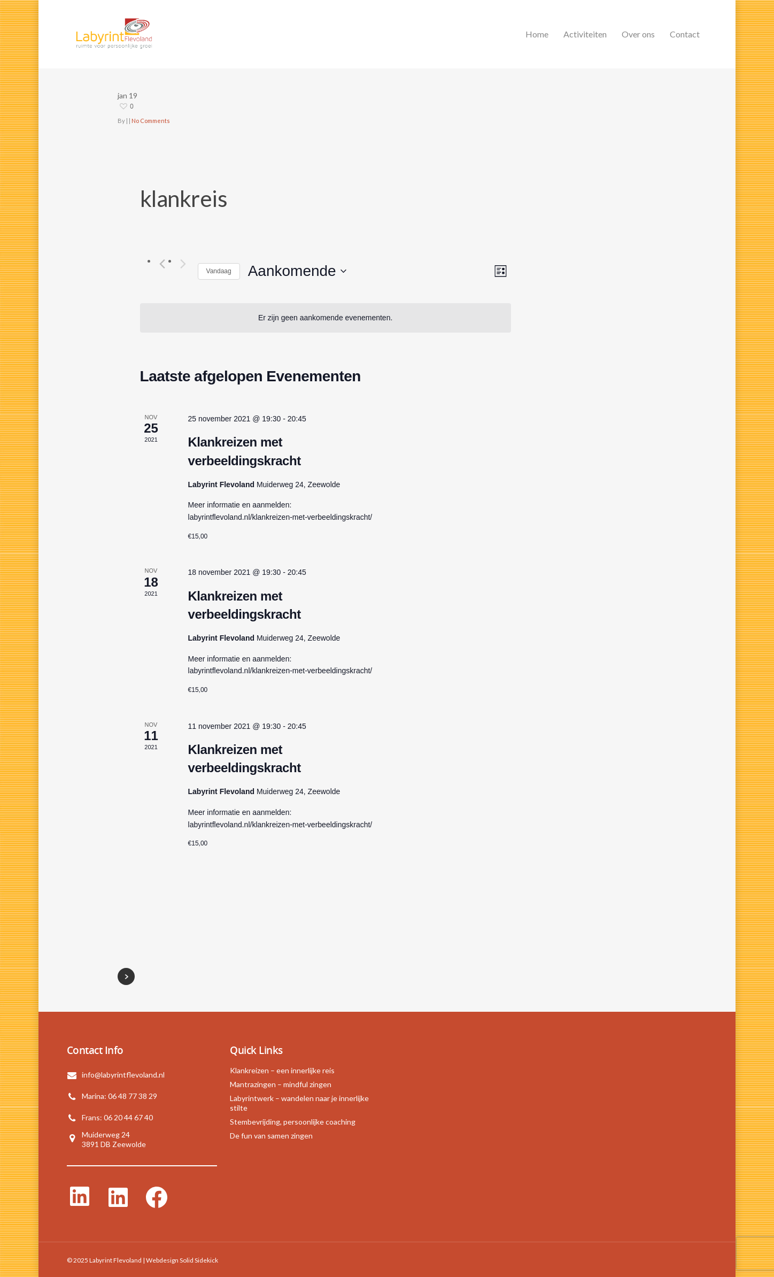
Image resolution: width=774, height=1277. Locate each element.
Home (536, 34)
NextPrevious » (126, 976)
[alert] (325, 318)
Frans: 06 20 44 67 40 (117, 1117)
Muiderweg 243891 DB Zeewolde (114, 1139)
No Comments (150, 120)
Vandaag (218, 271)
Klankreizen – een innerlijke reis (282, 1070)
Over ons (638, 34)
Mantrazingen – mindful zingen (280, 1084)
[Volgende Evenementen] (183, 263)
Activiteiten (585, 34)
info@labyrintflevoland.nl (123, 1074)
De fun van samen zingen (271, 1135)
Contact (685, 34)
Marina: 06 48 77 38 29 (119, 1096)
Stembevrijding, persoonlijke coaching (292, 1121)
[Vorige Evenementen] (162, 263)
